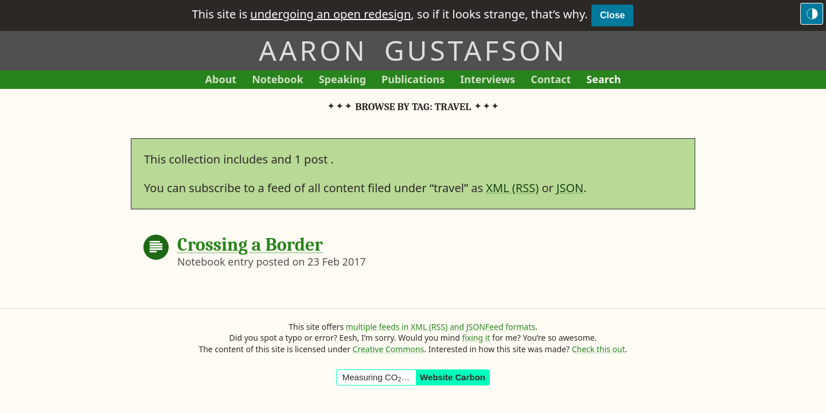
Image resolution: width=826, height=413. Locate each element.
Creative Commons (388, 349)
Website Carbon (452, 377)
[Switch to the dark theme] (811, 14)
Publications (413, 80)
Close (612, 15)
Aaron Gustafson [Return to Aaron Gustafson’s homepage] (413, 50)
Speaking (346, 80)
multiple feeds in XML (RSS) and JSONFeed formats (440, 326)
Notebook (277, 80)
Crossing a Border (250, 244)
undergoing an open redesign (330, 14)
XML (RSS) (512, 188)
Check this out (598, 349)
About (224, 80)
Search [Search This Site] (603, 79)
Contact (555, 80)
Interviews (491, 80)
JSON (569, 188)
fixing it (476, 337)
